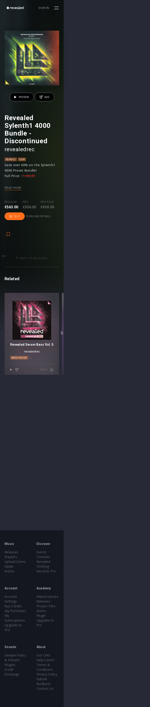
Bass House (37, 504)
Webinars (87, 601)
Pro (25, 273)
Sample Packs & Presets (23, 646)
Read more (13, 258)
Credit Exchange (17, 655)
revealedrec (19, 220)
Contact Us (88, 669)
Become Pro (89, 566)
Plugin (84, 615)
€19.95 (133, 517)
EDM (22, 230)
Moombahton (81, 504)
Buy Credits (13, 601)
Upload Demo (15, 561)
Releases (11, 552)
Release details (92, 277)
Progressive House (107, 504)
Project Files (89, 606)
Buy (68, 277)
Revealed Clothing (93, 561)
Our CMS (86, 646)
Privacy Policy (90, 660)
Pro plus (47, 273)
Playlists (11, 557)
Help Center (89, 650)
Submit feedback (92, 665)
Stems (84, 611)
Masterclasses (91, 596)
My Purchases (15, 606)
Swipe (9, 566)
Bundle (11, 230)
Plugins (10, 650)
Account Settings (17, 596)
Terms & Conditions (95, 655)
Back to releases (77, 319)
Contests (86, 557)
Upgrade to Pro (16, 615)
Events (85, 552)
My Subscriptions (18, 611)
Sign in (130, 8)
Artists (9, 571)
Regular (11, 273)
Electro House (58, 504)
